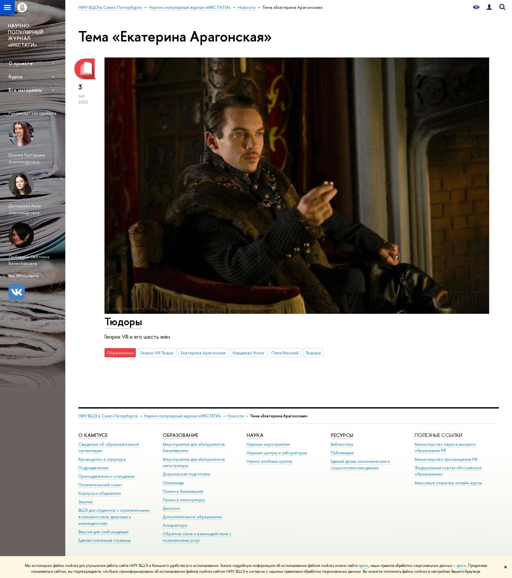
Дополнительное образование (192, 517)
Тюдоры (123, 321)
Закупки (85, 502)
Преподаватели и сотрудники (106, 476)
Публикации (342, 453)
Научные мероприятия (268, 444)
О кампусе (92, 435)
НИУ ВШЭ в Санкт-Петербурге (108, 416)
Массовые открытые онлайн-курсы (448, 483)
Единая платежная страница (104, 540)
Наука (255, 435)
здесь (363, 565)
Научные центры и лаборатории (277, 453)
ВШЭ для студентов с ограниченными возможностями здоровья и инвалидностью (114, 516)
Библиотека (342, 444)
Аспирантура (175, 525)
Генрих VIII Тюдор (157, 353)
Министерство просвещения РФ (446, 459)
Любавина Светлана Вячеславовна (28, 260)
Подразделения (93, 468)
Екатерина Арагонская (203, 353)
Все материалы (25, 90)
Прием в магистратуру (184, 500)
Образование (180, 435)
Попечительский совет (100, 485)
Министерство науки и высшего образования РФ (445, 448)
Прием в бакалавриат (183, 491)
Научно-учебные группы (269, 461)
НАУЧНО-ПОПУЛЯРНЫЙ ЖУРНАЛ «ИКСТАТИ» (26, 35)
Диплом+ (172, 508)
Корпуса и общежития (99, 493)
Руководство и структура (101, 459)
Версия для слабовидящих (103, 532)
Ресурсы (342, 435)
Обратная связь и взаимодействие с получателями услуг (197, 537)
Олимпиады (173, 483)
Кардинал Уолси (248, 353)
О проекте (20, 63)
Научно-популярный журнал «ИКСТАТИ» (182, 416)
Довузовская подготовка (186, 474)
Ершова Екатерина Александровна (26, 158)
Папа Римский (284, 353)
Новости (235, 416)
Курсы (15, 76)
